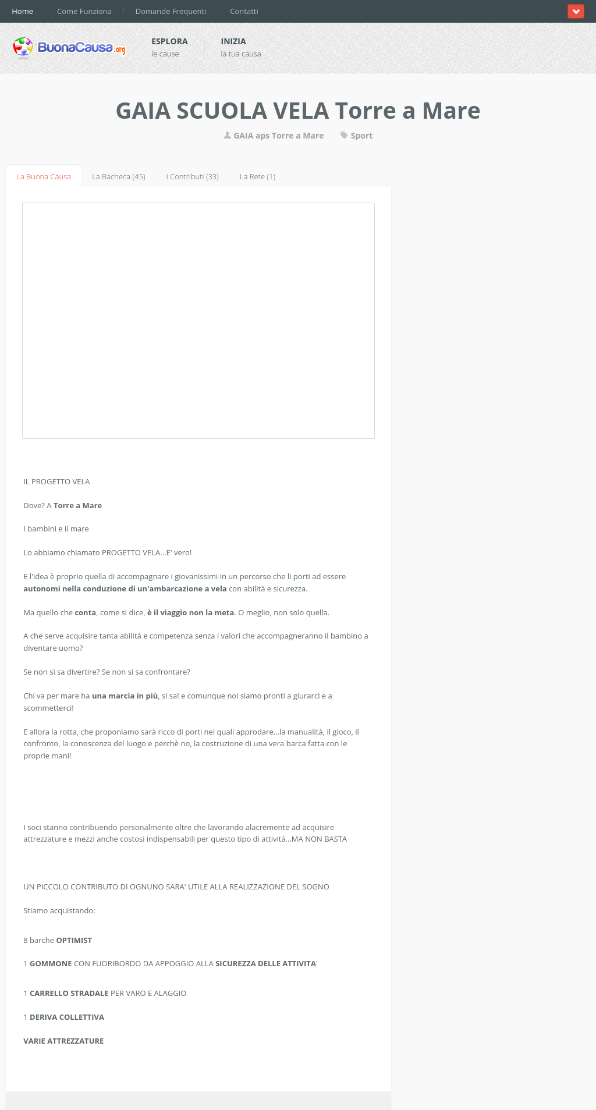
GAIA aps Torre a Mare (274, 135)
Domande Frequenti (171, 11)
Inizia (233, 41)
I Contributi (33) (192, 176)
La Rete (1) (257, 176)
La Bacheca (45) (118, 176)
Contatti (244, 11)
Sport (356, 135)
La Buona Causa (43, 176)
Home (22, 11)
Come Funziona (84, 11)
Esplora (169, 41)
